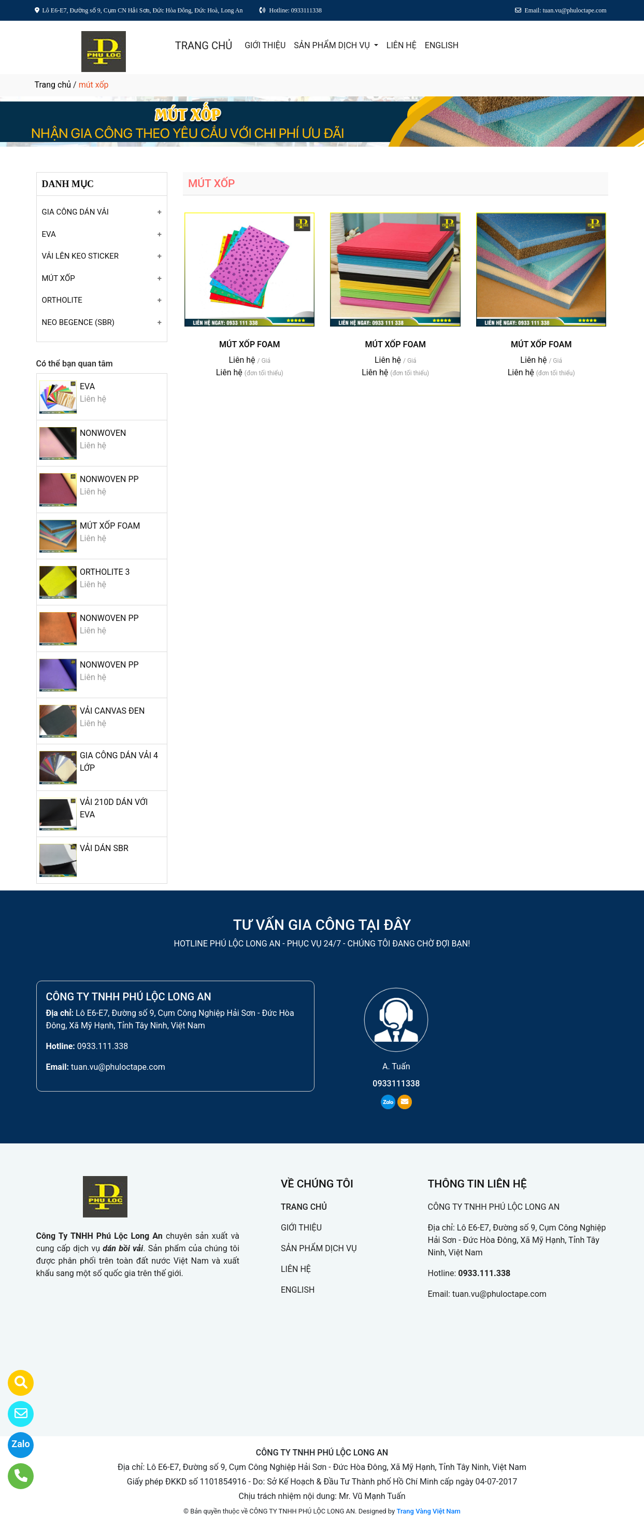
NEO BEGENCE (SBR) (78, 322)
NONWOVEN (103, 433)
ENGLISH (442, 45)
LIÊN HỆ (402, 45)
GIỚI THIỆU (265, 45)
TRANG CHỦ (203, 45)
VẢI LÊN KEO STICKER (80, 256)
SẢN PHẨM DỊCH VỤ (333, 45)
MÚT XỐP (58, 278)
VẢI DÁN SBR (104, 848)
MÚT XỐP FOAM (110, 526)
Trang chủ (53, 85)
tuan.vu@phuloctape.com (118, 1067)
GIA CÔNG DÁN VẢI (75, 212)
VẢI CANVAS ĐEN (112, 711)
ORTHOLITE (62, 300)
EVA (49, 234)
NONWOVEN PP (109, 479)
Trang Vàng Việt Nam (428, 1511)
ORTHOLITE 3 (105, 572)
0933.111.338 (102, 1046)
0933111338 (396, 1083)
